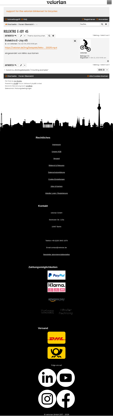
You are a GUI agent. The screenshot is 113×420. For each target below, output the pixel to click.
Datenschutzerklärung (56, 172)
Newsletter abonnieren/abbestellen (56, 254)
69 (88, 56)
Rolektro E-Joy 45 (16, 31)
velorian (83, 53)
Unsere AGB (56, 152)
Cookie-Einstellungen (56, 179)
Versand (56, 158)
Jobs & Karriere (56, 186)
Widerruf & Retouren (56, 165)
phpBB (15, 84)
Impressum (56, 144)
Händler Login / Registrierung (56, 193)
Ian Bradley (18, 81)
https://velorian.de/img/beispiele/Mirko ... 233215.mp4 (31, 47)
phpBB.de (29, 86)
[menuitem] (24, 19)
